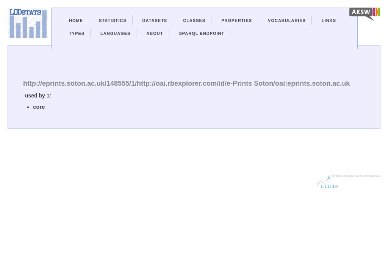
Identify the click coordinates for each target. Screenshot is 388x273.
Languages (115, 33)
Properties (236, 20)
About (154, 33)
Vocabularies (287, 20)
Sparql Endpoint (201, 33)
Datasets (154, 20)
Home (76, 20)
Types (76, 33)
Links (329, 20)
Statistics (113, 20)
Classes (194, 20)
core (39, 107)
